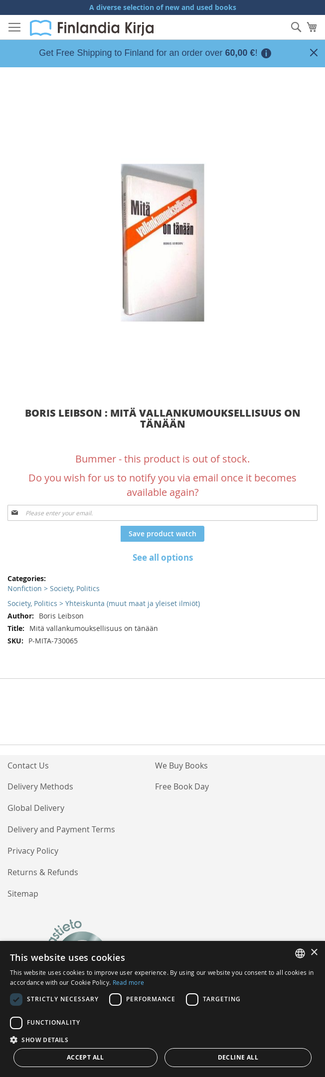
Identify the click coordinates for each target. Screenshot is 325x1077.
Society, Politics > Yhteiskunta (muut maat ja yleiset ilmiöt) (103, 603)
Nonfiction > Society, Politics (53, 588)
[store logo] (92, 28)
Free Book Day (182, 786)
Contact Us (28, 765)
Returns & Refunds (42, 872)
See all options (163, 557)
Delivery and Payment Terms (61, 829)
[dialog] (162, 1009)
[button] (162, 1039)
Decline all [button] (238, 1057)
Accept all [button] (85, 1057)
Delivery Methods (40, 786)
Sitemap (22, 893)
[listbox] (300, 953)
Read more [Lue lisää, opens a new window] (129, 982)
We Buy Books (181, 765)
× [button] (314, 952)
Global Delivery (35, 807)
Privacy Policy (32, 850)
